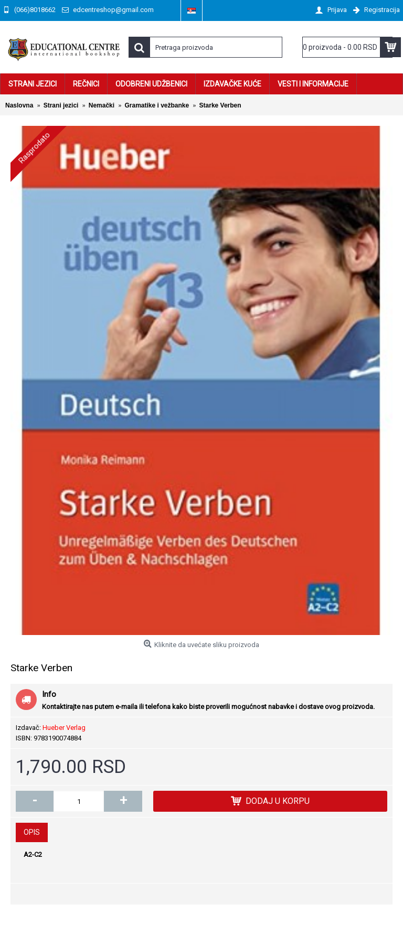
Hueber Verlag (64, 728)
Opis (32, 832)
